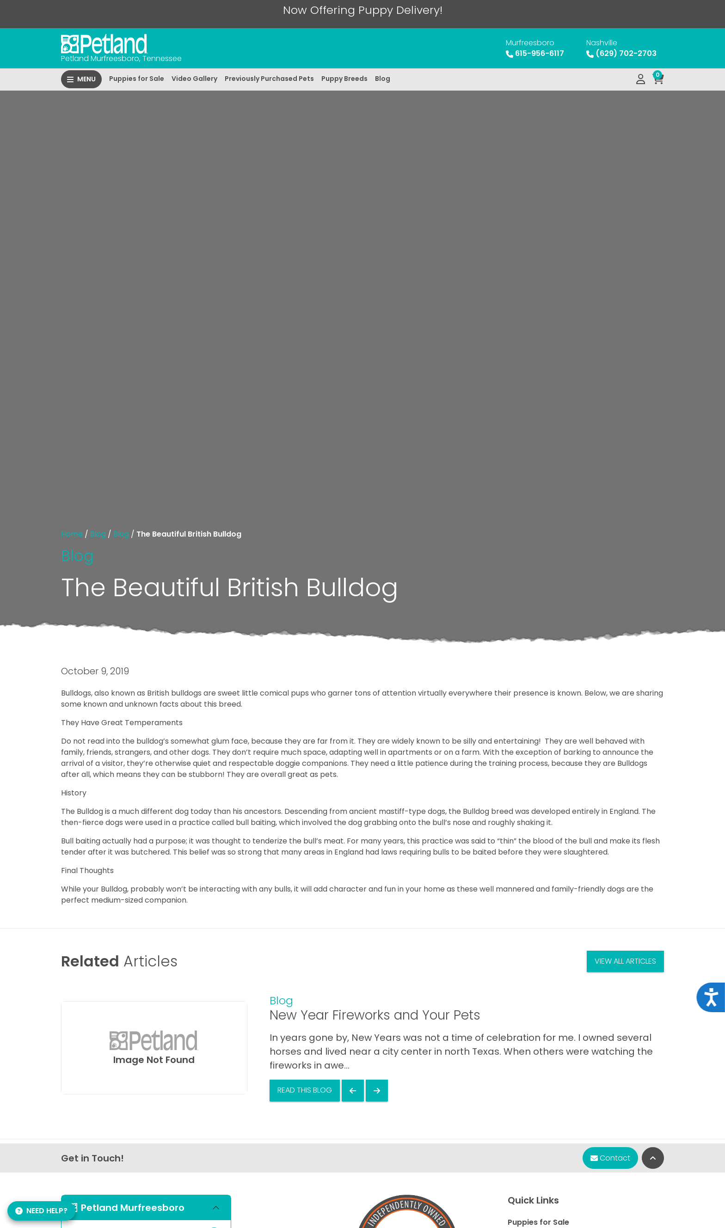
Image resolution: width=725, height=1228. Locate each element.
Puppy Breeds (344, 78)
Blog (382, 78)
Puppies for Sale (136, 78)
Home (72, 534)
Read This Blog (304, 1090)
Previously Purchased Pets (269, 78)
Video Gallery (194, 78)
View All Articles (625, 961)
